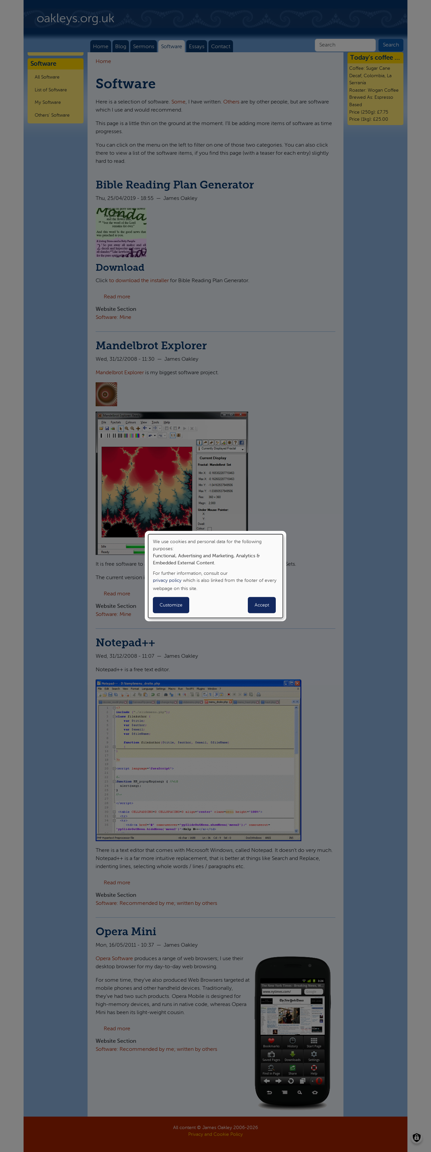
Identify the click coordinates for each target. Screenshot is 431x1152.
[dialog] (215, 576)
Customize (171, 605)
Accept (262, 605)
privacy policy (167, 580)
